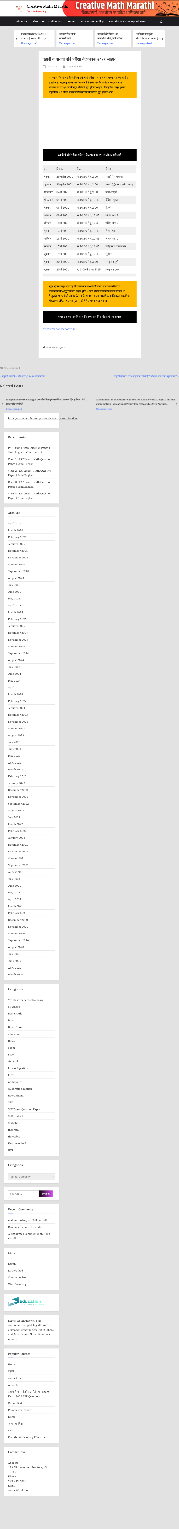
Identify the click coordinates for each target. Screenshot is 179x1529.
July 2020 (14, 953)
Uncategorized (67, 43)
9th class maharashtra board (26, 1000)
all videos (14, 1006)
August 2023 (16, 735)
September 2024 (18, 653)
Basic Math (15, 1013)
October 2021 (16, 858)
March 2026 (15, 530)
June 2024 (14, 673)
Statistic (13, 1123)
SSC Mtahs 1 (15, 1116)
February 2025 (17, 619)
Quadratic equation (20, 1088)
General (13, 1061)
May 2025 (14, 598)
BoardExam (15, 1027)
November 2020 (18, 926)
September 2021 (18, 865)
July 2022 (14, 817)
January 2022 (16, 837)
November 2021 (18, 851)
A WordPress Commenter (23, 1233)
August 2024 (16, 660)
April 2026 (14, 523)
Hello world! (39, 1220)
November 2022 (18, 796)
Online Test (55, 21)
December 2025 (18, 550)
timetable (14, 1136)
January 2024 (16, 707)
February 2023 (17, 776)
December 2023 (18, 714)
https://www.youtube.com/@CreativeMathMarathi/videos (43, 418)
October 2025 (16, 564)
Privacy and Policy (92, 21)
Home (71, 21)
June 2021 (14, 885)
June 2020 (14, 960)
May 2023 (14, 755)
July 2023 (14, 742)
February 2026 (17, 537)
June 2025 (14, 591)
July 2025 (14, 584)
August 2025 (16, 578)
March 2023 (15, 769)
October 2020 (16, 933)
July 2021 (14, 878)
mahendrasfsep (74, 66)
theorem (13, 1129)
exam (11, 1047)
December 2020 (18, 919)
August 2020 (16, 947)
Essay (11, 1041)
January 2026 (16, 543)
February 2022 (17, 830)
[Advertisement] (90, 125)
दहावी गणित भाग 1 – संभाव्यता (35, 36)
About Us (22, 21)
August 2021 (16, 871)
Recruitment (16, 1095)
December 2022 (18, 789)
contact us (14, 1378)
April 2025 (14, 605)
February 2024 (17, 701)
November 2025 (18, 557)
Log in (12, 1263)
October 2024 (16, 646)
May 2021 (14, 892)
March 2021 (15, 906)
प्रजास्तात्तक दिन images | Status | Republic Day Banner (71, 36)
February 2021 (17, 912)
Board (12, 1020)
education (26, 40)
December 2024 (18, 632)
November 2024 (18, 639)
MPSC (11, 1075)
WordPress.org (17, 1284)
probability (15, 1082)
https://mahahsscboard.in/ (60, 329)
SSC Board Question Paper (24, 1109)
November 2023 (18, 721)
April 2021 (14, 899)
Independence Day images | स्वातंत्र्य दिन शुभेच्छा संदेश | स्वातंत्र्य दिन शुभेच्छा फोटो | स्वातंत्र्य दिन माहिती (46, 402)
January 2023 (16, 783)
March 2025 (15, 612)
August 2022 (16, 810)
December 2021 (18, 844)
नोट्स (35, 21)
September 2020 (18, 940)
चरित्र (10, 1150)
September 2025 (18, 571)
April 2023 (14, 762)
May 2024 (14, 680)
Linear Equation (18, 1068)
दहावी (11, 1371)
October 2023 (16, 728)
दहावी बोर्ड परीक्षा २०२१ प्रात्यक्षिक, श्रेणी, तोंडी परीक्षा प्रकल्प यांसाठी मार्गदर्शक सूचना (149, 36)
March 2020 (15, 974)
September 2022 (18, 803)
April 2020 (14, 967)
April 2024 (14, 687)
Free (11, 1054)
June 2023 (14, 748)
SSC (10, 1102)
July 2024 (14, 666)
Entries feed (15, 1270)
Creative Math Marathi (47, 6)
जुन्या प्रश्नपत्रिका (15, 1423)
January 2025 (16, 625)
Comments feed (17, 1277)
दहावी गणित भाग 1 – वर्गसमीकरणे (107, 36)
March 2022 (15, 824)
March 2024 (15, 694)
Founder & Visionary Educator (128, 21)
